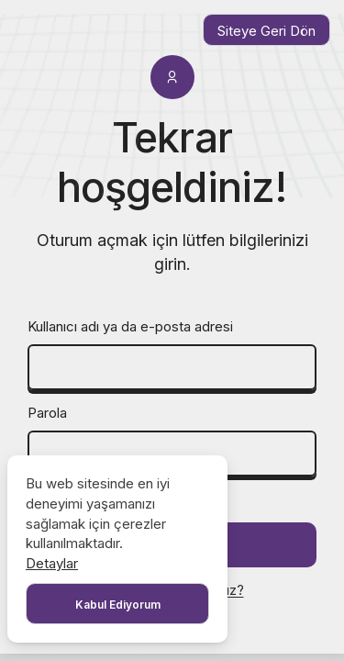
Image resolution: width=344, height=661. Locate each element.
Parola (47, 412)
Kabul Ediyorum (118, 604)
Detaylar (52, 563)
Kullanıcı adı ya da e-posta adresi (130, 326)
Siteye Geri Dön (266, 30)
